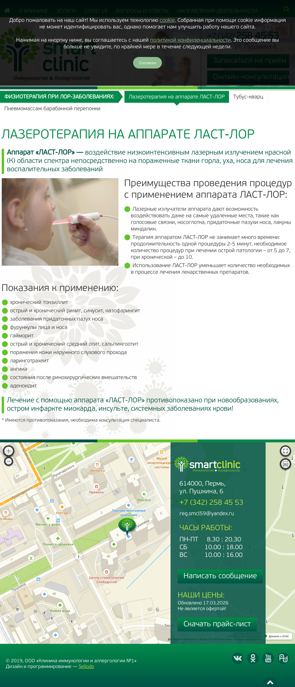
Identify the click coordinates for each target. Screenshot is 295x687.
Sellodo (86, 666)
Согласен (147, 63)
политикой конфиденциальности (190, 40)
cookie (167, 20)
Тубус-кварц (248, 97)
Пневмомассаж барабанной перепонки (52, 109)
